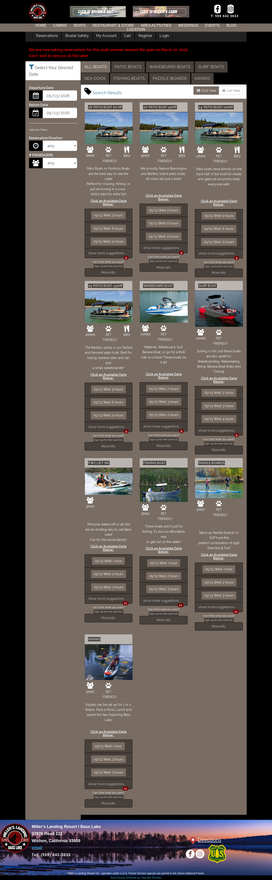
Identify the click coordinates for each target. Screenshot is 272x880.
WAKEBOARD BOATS (170, 66)
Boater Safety (77, 36)
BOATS (80, 25)
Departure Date (41, 88)
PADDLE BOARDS (170, 78)
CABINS (60, 25)
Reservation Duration (45, 138)
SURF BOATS (211, 66)
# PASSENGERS (41, 155)
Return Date (38, 105)
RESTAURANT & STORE (113, 25)
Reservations (47, 36)
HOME (40, 25)
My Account (106, 36)
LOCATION (136, 29)
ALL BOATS (95, 66)
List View (231, 90)
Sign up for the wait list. (108, 266)
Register (145, 36)
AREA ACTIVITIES (156, 25)
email (37, 847)
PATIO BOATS (128, 66)
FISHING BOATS (129, 78)
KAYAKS (202, 78)
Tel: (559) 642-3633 (51, 855)
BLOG (231, 25)
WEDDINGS (188, 25)
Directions (209, 840)
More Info (108, 272)
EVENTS (212, 25)
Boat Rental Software (136, 877)
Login (164, 36)
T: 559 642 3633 (224, 16)
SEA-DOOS (95, 78)
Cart (127, 36)
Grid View (206, 90)
